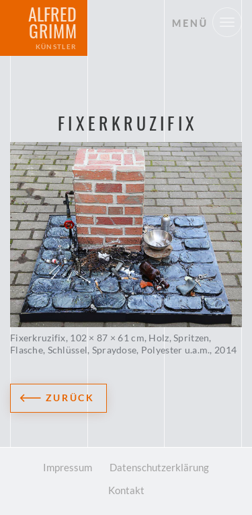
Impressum (67, 467)
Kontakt (126, 490)
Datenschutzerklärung (159, 467)
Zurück (70, 397)
